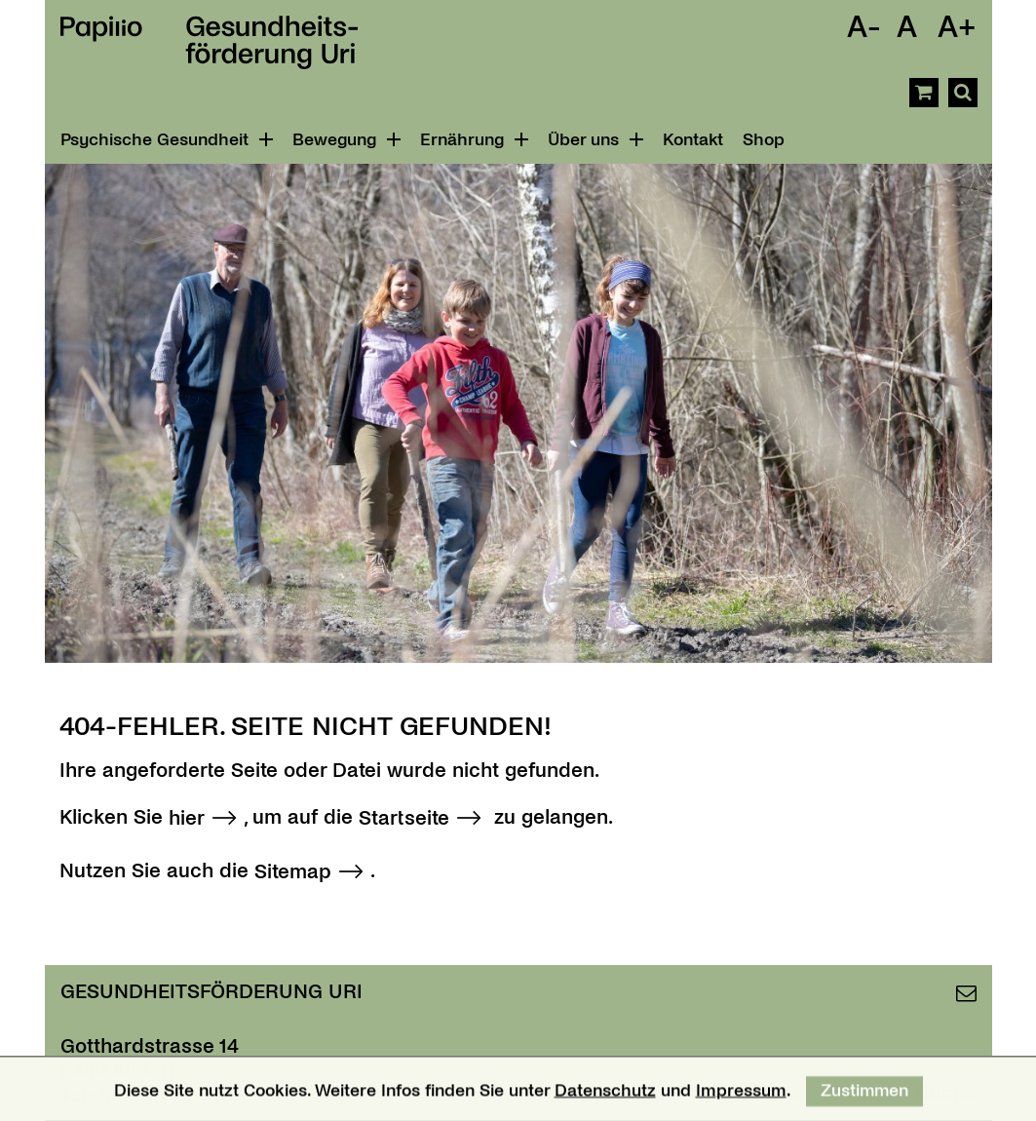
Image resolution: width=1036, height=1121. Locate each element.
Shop (764, 140)
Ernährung (474, 140)
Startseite (404, 818)
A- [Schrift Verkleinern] (864, 27)
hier (187, 818)
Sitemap (292, 871)
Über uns (595, 140)
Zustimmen (864, 1096)
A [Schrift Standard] (907, 27)
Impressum (740, 1096)
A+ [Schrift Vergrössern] (957, 27)
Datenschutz (604, 1096)
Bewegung (346, 140)
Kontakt (693, 140)
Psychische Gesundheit (166, 140)
